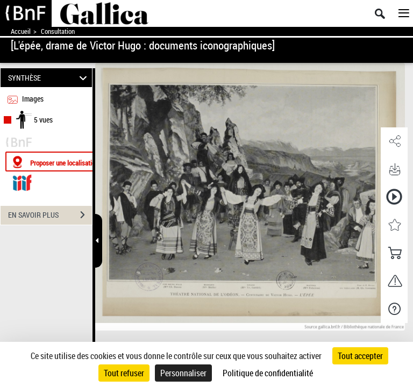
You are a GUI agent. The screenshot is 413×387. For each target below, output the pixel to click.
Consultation (58, 31)
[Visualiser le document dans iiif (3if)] (22, 181)
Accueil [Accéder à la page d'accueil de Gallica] (21, 31)
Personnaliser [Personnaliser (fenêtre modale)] (183, 373)
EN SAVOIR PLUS (50, 215)
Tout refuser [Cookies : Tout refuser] (124, 373)
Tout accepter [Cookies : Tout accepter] (360, 356)
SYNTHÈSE (49, 77)
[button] (394, 141)
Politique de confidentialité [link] (268, 373)
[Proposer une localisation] (56, 161)
